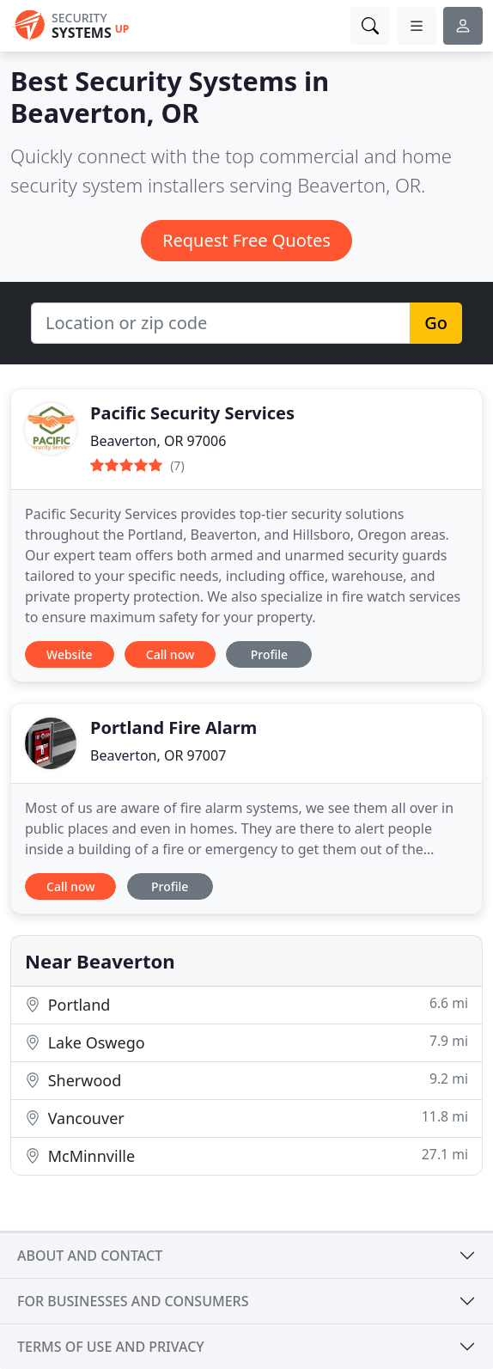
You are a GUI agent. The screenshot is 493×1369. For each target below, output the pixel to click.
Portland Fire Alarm (173, 727)
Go (435, 322)
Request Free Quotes (246, 240)
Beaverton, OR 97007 (158, 755)
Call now (170, 654)
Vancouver (246, 1117)
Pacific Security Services (192, 413)
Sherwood (246, 1080)
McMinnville (246, 1155)
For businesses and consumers (132, 1301)
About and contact (89, 1255)
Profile (269, 654)
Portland (246, 1004)
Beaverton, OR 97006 (158, 440)
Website (69, 654)
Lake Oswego (246, 1042)
